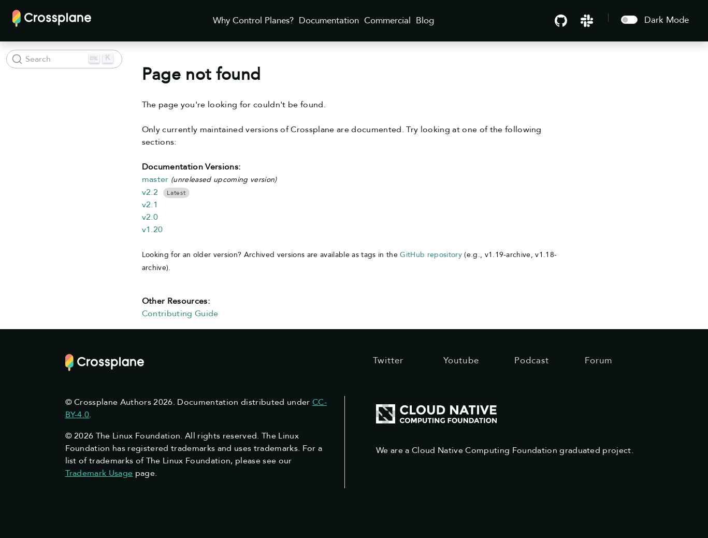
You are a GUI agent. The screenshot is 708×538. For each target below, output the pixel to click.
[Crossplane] (51, 17)
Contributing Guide (180, 313)
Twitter (388, 360)
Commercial (387, 20)
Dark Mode (666, 20)
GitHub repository (431, 255)
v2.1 (150, 204)
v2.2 (150, 192)
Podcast (532, 360)
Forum (599, 360)
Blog (425, 20)
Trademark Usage (99, 473)
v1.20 (152, 229)
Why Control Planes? (253, 20)
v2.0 (150, 217)
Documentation (329, 20)
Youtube (461, 360)
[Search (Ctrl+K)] (64, 59)
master (155, 179)
